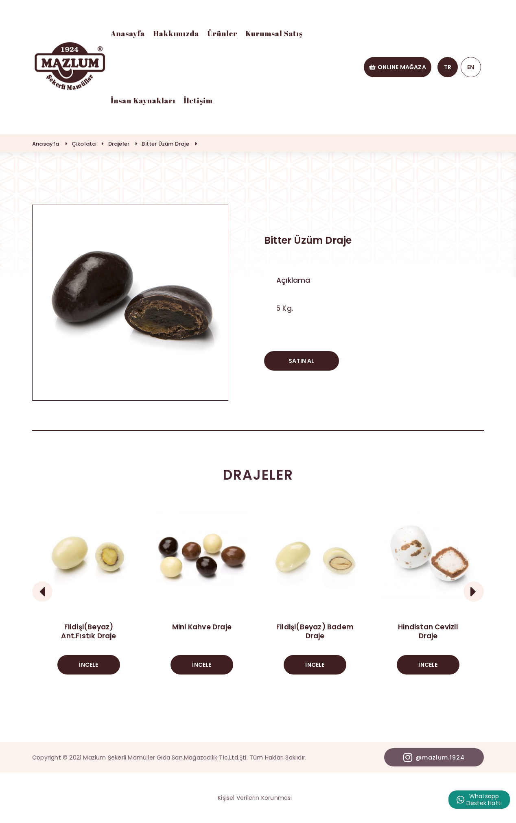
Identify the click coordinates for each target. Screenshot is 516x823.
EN (470, 67)
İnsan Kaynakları (143, 100)
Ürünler (222, 33)
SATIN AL (302, 361)
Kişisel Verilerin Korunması (255, 798)
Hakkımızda (176, 33)
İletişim (198, 100)
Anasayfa (128, 33)
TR (447, 67)
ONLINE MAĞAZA (397, 67)
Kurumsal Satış (274, 33)
